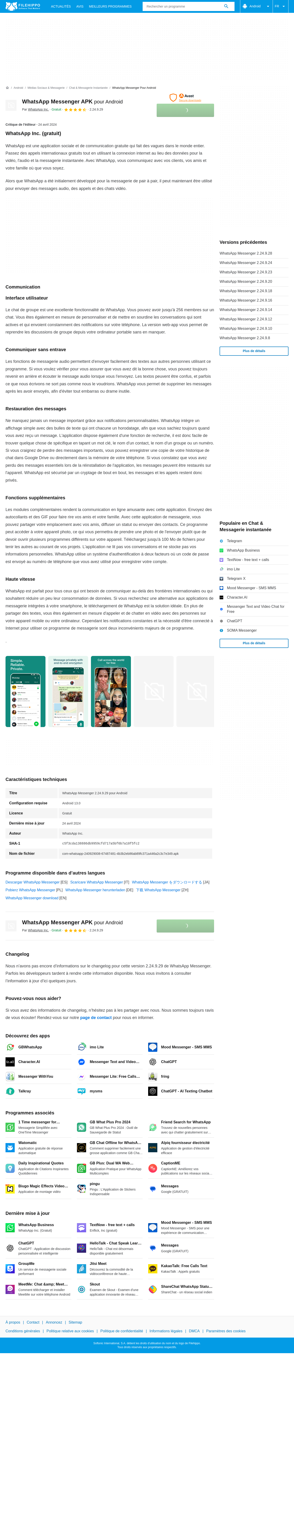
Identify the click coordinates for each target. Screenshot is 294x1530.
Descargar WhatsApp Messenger (33, 882)
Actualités (61, 6)
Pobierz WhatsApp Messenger (30, 890)
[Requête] (189, 6)
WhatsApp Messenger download (32, 898)
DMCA (194, 1331)
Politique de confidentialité (121, 1331)
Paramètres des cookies (226, 1331)
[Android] (18, 88)
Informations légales (166, 1331)
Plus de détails (254, 351)
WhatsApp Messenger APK (72, 101)
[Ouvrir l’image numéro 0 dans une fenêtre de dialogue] (25, 691)
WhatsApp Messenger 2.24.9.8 (245, 338)
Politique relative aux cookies (70, 1331)
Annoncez (54, 1322)
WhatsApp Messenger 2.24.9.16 (246, 300)
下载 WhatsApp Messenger (158, 890)
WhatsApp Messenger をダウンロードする (167, 882)
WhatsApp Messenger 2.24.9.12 (246, 319)
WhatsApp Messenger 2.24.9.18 (246, 291)
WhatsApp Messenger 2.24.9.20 (246, 281)
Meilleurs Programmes (110, 6)
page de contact (96, 1017)
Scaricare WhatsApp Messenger (96, 882)
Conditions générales (23, 1331)
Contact (33, 1322)
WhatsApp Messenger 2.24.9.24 (246, 263)
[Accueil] (7, 88)
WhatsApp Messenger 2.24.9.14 (246, 310)
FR (280, 6)
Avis (79, 6)
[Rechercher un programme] (226, 6)
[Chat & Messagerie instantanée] (88, 88)
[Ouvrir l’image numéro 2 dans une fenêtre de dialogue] (111, 691)
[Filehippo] (23, 6)
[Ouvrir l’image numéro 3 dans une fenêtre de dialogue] (154, 691)
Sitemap (75, 1322)
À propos (13, 1322)
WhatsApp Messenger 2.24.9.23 (246, 272)
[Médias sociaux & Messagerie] (46, 88)
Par (35, 109)
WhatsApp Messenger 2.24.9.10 (246, 328)
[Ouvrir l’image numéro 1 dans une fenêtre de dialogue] (68, 691)
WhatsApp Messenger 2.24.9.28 (246, 253)
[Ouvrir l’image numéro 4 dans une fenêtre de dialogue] (196, 691)
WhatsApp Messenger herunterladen (95, 890)
